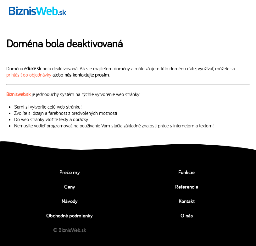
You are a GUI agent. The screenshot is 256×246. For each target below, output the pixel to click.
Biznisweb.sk (18, 94)
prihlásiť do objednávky (28, 75)
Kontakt (187, 201)
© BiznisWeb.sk (69, 230)
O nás (187, 215)
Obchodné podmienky (69, 215)
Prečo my (69, 172)
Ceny (69, 186)
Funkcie (186, 172)
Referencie (186, 186)
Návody (70, 201)
